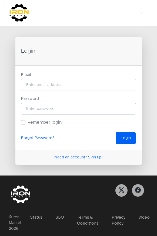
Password (30, 99)
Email (26, 75)
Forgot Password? (37, 138)
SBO (59, 217)
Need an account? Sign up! (78, 157)
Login (126, 138)
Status (36, 217)
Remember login (45, 122)
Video (144, 217)
